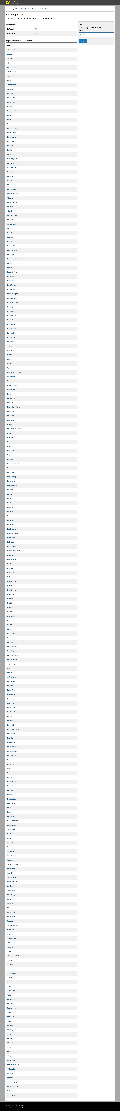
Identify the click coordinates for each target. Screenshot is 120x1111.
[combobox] (96, 34)
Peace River (11, 690)
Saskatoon (10, 860)
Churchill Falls (12, 215)
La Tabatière (11, 546)
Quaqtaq (10, 768)
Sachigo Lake (11, 825)
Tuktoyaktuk (11, 990)
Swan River (11, 929)
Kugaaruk (10, 516)
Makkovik (10, 577)
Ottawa (9, 673)
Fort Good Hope (12, 302)
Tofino (9, 982)
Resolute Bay (11, 803)
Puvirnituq (10, 760)
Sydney (9, 934)
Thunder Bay (11, 973)
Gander (9, 350)
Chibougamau (12, 202)
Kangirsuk (10, 472)
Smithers (10, 886)
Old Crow (10, 668)
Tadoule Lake (11, 938)
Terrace (9, 951)
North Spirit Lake (13, 655)
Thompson (10, 969)
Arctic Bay (10, 76)
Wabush (10, 1025)
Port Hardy (10, 725)
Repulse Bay (11, 799)
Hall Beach (11, 398)
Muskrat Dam (11, 616)
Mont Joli (10, 603)
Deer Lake (10, 254)
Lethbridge (10, 555)
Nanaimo (10, 629)
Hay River (10, 411)
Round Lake (11, 816)
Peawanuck (11, 694)
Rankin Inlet (11, 786)
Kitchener (10, 511)
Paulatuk (10, 686)
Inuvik (9, 442)
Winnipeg (10, 1078)
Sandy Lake (11, 847)
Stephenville (11, 912)
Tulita (9, 995)
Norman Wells (12, 646)
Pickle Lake (11, 703)
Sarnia (9, 855)
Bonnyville (10, 141)
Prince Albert (11, 747)
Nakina (9, 625)
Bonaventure (11, 137)
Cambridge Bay (12, 159)
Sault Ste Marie (12, 864)
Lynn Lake (10, 572)
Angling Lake (11, 71)
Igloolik (9, 424)
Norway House (12, 659)
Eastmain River (12, 272)
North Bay (10, 651)
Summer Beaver (12, 925)
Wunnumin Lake (12, 1086)
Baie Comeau (11, 98)
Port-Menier (11, 734)
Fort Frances (11, 298)
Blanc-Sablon (11, 132)
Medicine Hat (11, 590)
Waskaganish (11, 1030)
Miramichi (10, 594)
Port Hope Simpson (13, 729)
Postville (10, 738)
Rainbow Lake (12, 781)
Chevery (10, 198)
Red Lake (10, 790)
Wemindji (10, 1043)
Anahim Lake (11, 67)
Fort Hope (10, 307)
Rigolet (9, 808)
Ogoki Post (11, 664)
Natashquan (11, 633)
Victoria (9, 1021)
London (9, 564)
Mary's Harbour (12, 581)
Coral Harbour (12, 233)
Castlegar (10, 176)
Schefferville (11, 869)
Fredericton (11, 342)
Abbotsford (11, 50)
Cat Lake (10, 180)
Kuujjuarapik (11, 529)
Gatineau (10, 359)
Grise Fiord (11, 389)
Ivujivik (9, 455)
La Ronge (10, 542)
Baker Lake (11, 102)
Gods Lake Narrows (14, 372)
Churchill (10, 211)
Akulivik (9, 58)
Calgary (9, 154)
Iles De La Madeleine (14, 429)
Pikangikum (11, 707)
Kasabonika (11, 481)
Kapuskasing (11, 477)
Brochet (9, 150)
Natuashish (11, 638)
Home (8, 1108)
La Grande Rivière (13, 533)
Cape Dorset (11, 167)
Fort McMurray (12, 311)
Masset (9, 585)
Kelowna (10, 490)
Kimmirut (10, 498)
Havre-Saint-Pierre (13, 407)
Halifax (9, 394)
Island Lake (11, 450)
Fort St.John (11, 337)
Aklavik (9, 54)
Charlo (9, 185)
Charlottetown (12, 189)
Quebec (10, 773)
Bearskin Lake (12, 111)
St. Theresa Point (13, 908)
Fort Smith (10, 333)
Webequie (10, 1034)
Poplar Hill (10, 720)
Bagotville (10, 93)
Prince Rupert (11, 755)
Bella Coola (11, 119)
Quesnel (10, 777)
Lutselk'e (10, 568)
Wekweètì (10, 1038)
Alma (9, 63)
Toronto (9, 986)
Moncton (10, 598)
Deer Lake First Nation (14, 259)
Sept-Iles (10, 873)
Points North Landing (14, 712)
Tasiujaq (10, 947)
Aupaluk (10, 89)
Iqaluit (9, 446)
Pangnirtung (11, 681)
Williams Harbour (13, 1065)
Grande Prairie (12, 385)
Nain (8, 620)
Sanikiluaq (10, 851)
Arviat (9, 80)
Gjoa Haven (11, 368)
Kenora (9, 494)
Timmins (10, 977)
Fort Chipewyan (12, 294)
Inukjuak (10, 437)
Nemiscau (10, 642)
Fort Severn (11, 324)
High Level (10, 416)
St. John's (10, 899)
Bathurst (10, 106)
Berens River (11, 124)
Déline (9, 263)
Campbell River (12, 163)
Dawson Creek (12, 250)
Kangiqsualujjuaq (13, 463)
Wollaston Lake (12, 1082)
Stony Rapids (11, 916)
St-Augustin (11, 890)
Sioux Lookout (12, 882)
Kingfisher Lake (12, 503)
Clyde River (11, 220)
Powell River (11, 742)
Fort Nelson (11, 320)
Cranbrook (10, 237)
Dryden (9, 267)
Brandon (10, 146)
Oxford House (12, 677)
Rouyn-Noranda (12, 821)
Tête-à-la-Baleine (13, 956)
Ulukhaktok (11, 999)
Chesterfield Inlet (13, 193)
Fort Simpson (11, 328)
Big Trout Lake (12, 128)
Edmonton (10, 276)
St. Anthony (11, 895)
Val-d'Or (10, 1012)
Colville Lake (11, 224)
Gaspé (9, 355)
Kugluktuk (10, 520)
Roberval (10, 812)
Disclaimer (25, 1108)
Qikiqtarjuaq (11, 764)
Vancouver (10, 1017)
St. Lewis (10, 903)
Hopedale (10, 420)
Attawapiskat (11, 85)
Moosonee (10, 612)
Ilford (9, 433)
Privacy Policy (16, 1108)
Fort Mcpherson (12, 315)
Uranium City (11, 1008)
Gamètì (9, 346)
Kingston (10, 507)
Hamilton (10, 402)
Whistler (10, 1056)
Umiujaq (10, 1004)
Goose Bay (11, 381)
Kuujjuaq (10, 524)
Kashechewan (12, 485)
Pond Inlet (10, 716)
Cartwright (10, 172)
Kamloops (10, 459)
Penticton (10, 699)
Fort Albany (11, 289)
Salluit (9, 838)
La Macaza (11, 538)
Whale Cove (11, 1047)
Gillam (9, 363)
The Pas (10, 964)
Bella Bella (10, 115)
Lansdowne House (13, 551)
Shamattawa (11, 877)
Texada (9, 960)
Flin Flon (10, 281)
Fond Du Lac (11, 285)
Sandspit (10, 842)
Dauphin (10, 241)
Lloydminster (11, 559)
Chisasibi (10, 206)
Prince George (12, 751)
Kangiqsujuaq (11, 468)
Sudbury (10, 921)
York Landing (11, 1095)
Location (81, 31)
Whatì (9, 1051)
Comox (9, 228)
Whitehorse (11, 1060)
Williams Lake (12, 1069)
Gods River (11, 376)
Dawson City (11, 246)
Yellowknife (11, 1091)
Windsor (10, 1073)
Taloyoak (10, 943)
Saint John (10, 834)
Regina (9, 794)
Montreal (10, 607)
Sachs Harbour (12, 829)
